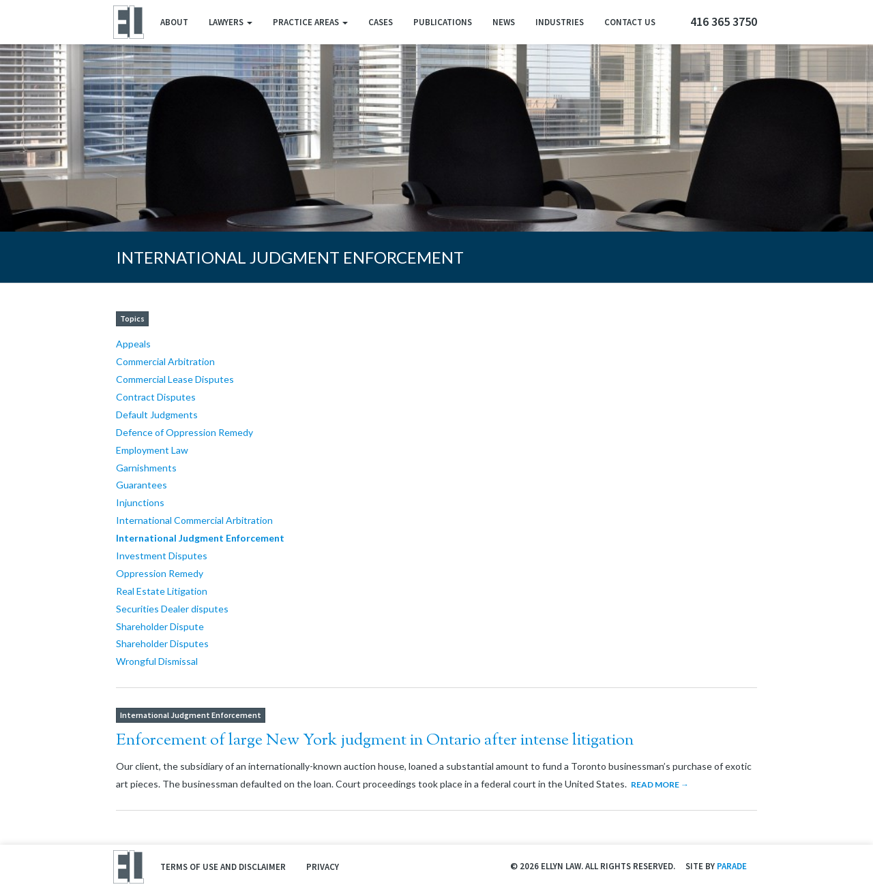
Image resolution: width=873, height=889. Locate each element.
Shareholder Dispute (160, 626)
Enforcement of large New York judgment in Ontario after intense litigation (375, 740)
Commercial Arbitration (165, 361)
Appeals (133, 343)
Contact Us (629, 22)
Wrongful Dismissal (157, 661)
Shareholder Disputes (162, 643)
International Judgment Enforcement (200, 538)
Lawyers (230, 22)
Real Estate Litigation (161, 591)
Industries (559, 22)
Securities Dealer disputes (172, 608)
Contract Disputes (156, 397)
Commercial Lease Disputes (175, 379)
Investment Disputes (161, 555)
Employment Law (152, 450)
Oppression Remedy (159, 573)
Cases (380, 22)
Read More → (660, 784)
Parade (732, 866)
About (174, 22)
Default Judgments (157, 414)
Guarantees (141, 484)
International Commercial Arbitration (194, 520)
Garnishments (146, 467)
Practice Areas (310, 22)
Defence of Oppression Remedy (184, 432)
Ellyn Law (128, 22)
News (503, 22)
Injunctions (140, 502)
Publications (442, 22)
